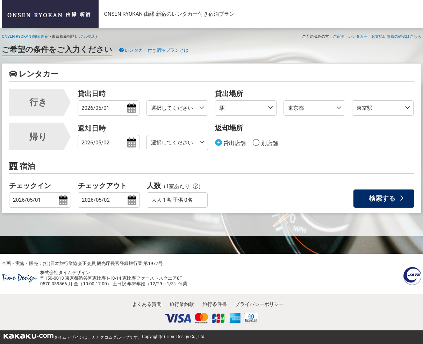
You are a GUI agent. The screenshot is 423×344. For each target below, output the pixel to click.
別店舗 (269, 143)
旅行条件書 (214, 304)
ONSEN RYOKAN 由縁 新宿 (25, 36)
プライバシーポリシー (259, 304)
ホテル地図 (85, 36)
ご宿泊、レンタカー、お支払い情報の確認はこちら (377, 36)
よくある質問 (147, 304)
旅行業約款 (182, 304)
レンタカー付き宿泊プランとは (153, 50)
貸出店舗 (234, 143)
